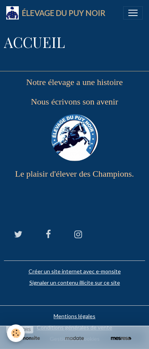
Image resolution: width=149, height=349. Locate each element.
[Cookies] (16, 333)
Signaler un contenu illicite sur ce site (74, 282)
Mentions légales (74, 316)
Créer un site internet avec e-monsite (75, 271)
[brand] (56, 12)
